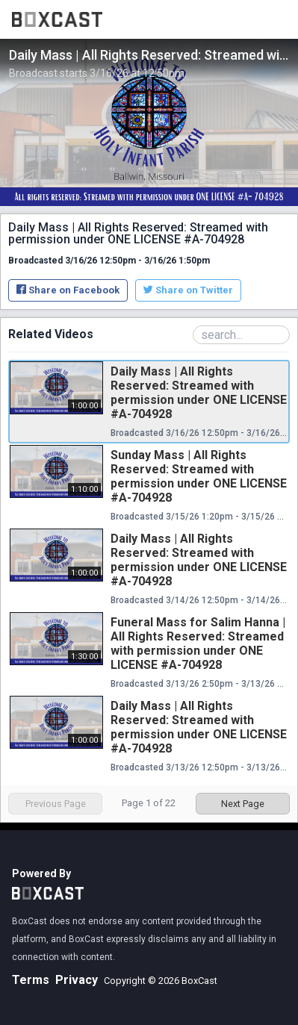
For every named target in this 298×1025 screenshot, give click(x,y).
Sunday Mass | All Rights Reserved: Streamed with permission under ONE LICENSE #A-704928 (199, 476)
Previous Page (55, 803)
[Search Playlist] (241, 334)
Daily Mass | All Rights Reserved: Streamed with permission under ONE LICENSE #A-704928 (199, 392)
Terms (30, 980)
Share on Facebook (67, 290)
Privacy (76, 980)
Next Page (242, 803)
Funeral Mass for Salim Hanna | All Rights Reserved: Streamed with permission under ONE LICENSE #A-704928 (198, 643)
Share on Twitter (188, 290)
